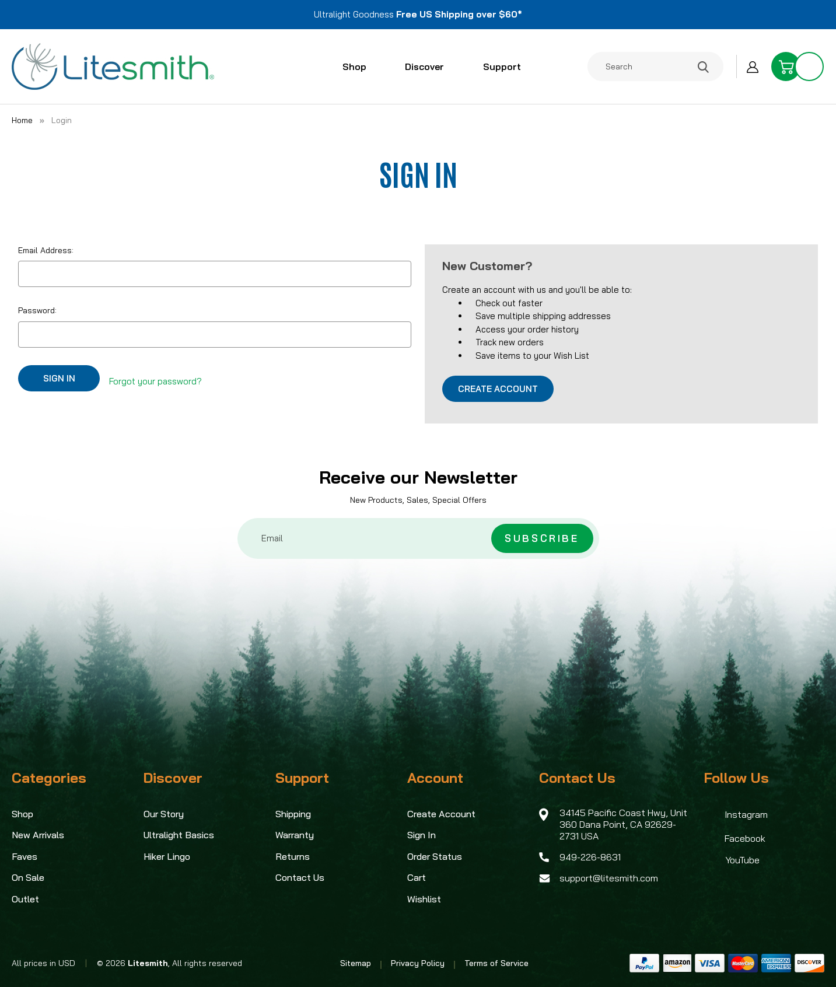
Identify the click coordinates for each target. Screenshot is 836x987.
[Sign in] (752, 66)
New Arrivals (38, 835)
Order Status (434, 856)
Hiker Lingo (167, 856)
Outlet (25, 899)
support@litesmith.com (608, 878)
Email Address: (46, 250)
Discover (429, 66)
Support (507, 66)
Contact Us (299, 877)
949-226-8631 (590, 857)
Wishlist (424, 899)
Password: (37, 310)
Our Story (164, 814)
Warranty (294, 835)
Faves (24, 856)
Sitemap (355, 963)
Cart (416, 877)
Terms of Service (496, 963)
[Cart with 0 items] (797, 66)
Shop (359, 66)
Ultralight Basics (179, 835)
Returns (292, 856)
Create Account (498, 388)
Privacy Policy (418, 963)
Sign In (421, 835)
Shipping (293, 814)
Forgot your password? (155, 377)
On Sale (28, 877)
